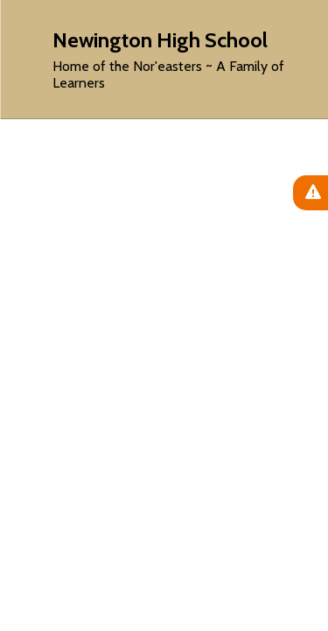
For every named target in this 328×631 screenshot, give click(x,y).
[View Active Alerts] (310, 192)
